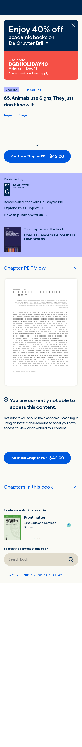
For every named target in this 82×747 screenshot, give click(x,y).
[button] (69, 525)
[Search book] (33, 559)
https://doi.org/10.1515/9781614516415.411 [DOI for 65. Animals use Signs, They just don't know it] (33, 575)
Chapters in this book (28, 487)
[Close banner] (73, 25)
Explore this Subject (21, 208)
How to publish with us (24, 215)
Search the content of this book (26, 548)
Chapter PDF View (25, 268)
